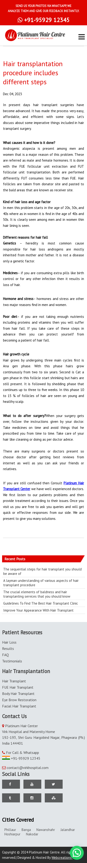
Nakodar (32, 834)
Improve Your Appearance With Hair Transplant (38, 610)
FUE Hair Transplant (17, 687)
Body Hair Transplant (18, 693)
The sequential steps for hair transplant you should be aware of (42, 571)
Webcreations (64, 857)
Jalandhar (68, 829)
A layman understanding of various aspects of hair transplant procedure (41, 582)
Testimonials (12, 661)
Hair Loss (9, 642)
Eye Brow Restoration (19, 699)
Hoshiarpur (12, 834)
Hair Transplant (14, 681)
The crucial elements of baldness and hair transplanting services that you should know (36, 594)
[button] (77, 853)
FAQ (5, 654)
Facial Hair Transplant (19, 706)
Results (8, 648)
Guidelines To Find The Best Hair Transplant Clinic (40, 603)
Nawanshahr (45, 829)
